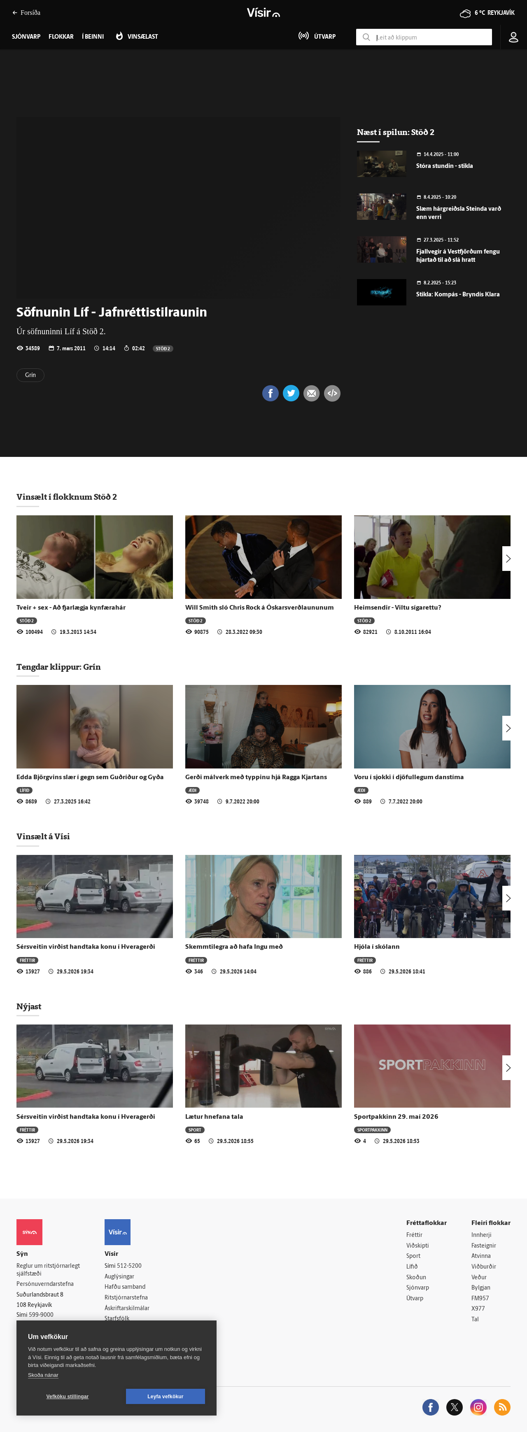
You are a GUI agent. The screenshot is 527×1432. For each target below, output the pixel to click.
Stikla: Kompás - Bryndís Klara (458, 295)
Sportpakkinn (372, 1129)
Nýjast (28, 1006)
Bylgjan (480, 1288)
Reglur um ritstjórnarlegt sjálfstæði (48, 1270)
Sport (195, 1129)
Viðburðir (483, 1267)
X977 (478, 1309)
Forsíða (26, 12)
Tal (475, 1320)
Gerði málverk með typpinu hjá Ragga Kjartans (256, 777)
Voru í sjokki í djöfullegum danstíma (409, 777)
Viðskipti (417, 1246)
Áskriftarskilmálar (127, 1309)
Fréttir (27, 960)
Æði (192, 790)
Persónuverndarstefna (45, 1284)
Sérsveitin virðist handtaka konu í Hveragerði (85, 947)
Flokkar (61, 37)
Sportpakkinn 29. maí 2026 (396, 1117)
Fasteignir (483, 1246)
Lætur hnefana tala (214, 1117)
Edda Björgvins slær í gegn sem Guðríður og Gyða (90, 777)
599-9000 (41, 1315)
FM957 (480, 1299)
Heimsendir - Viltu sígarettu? (397, 608)
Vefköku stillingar (68, 1396)
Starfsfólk (117, 1319)
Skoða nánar (43, 1375)
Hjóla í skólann (377, 947)
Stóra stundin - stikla (444, 166)
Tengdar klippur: (49, 667)
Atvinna (481, 1256)
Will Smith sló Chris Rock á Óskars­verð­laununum (259, 608)
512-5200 (129, 1266)
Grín (30, 376)
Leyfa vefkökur (165, 1396)
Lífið (24, 790)
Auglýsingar (119, 1277)
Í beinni (93, 37)
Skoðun (416, 1278)
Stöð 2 (163, 348)
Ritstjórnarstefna (126, 1298)
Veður (479, 1278)
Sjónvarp (417, 1288)
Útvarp (414, 1299)
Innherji (481, 1235)
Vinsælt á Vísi (43, 836)
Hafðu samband (125, 1287)
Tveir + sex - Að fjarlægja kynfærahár (71, 608)
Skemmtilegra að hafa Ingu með (234, 947)
